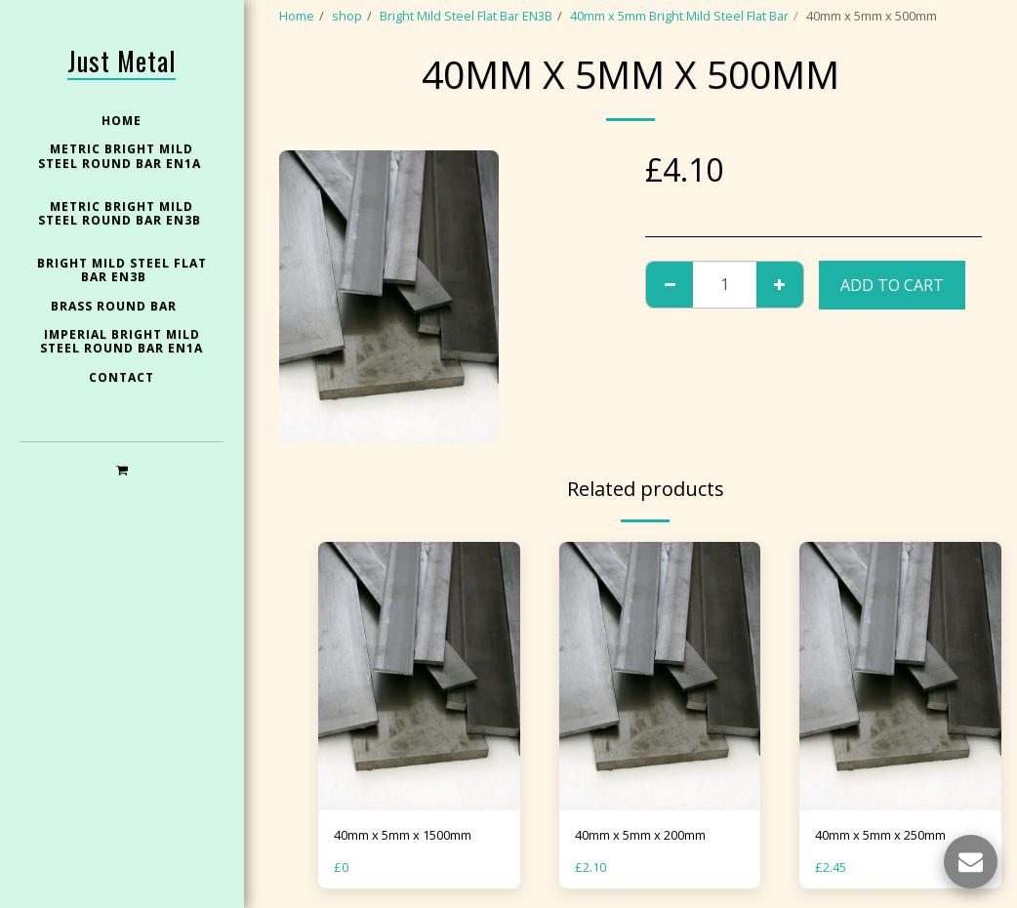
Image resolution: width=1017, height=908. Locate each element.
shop (347, 15)
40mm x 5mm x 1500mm (402, 835)
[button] (121, 469)
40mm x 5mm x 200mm (640, 835)
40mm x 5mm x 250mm (880, 835)
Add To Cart (892, 285)
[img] (419, 676)
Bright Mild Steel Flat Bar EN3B (466, 15)
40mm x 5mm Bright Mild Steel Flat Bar (679, 15)
